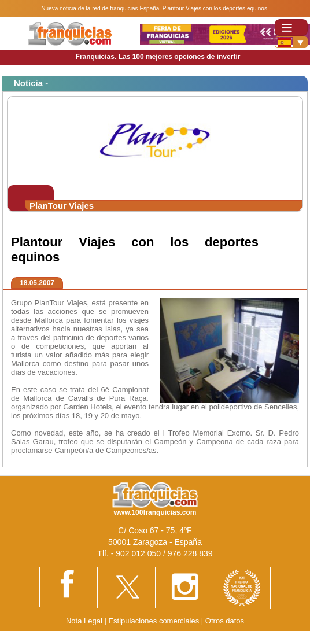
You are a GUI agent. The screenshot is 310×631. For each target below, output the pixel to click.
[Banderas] (291, 42)
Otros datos (224, 621)
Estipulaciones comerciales (154, 621)
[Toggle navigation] (291, 27)
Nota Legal (84, 621)
